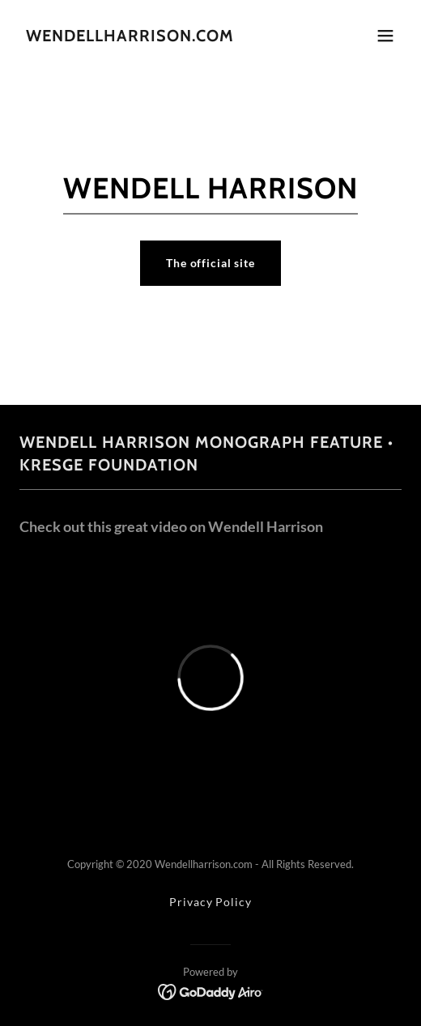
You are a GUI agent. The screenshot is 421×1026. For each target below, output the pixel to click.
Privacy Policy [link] (210, 902)
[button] (385, 35)
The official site (210, 263)
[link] (130, 37)
